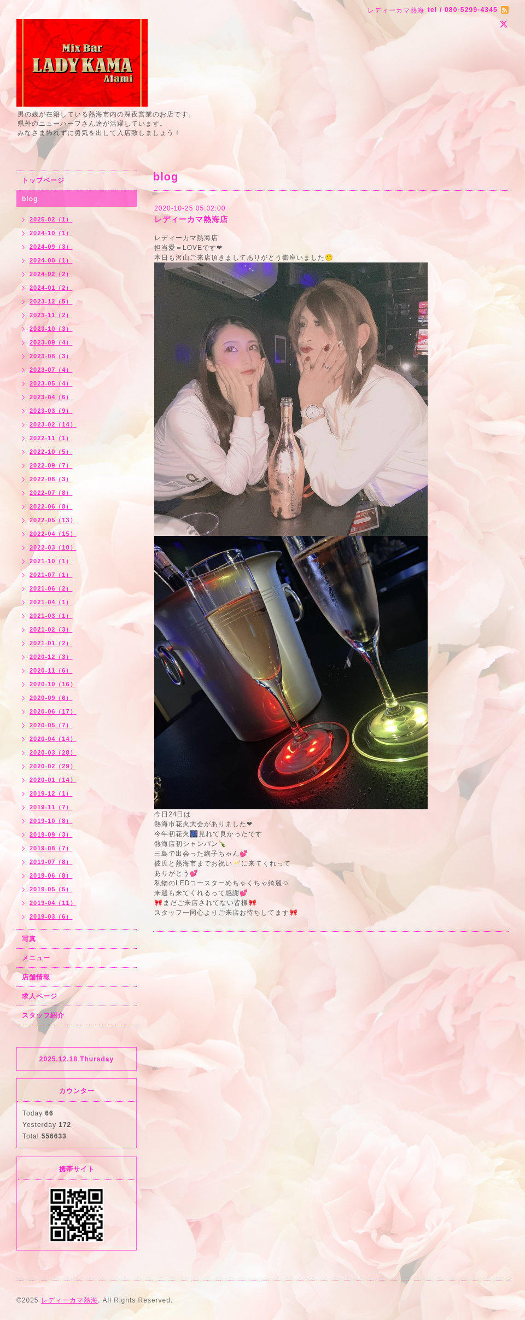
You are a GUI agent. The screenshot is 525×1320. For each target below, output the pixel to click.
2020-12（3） (51, 656)
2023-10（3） (51, 328)
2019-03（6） (51, 916)
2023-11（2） (51, 315)
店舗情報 (36, 977)
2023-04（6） (51, 397)
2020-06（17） (53, 711)
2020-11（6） (51, 670)
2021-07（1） (51, 574)
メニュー (36, 958)
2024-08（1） (51, 260)
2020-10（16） (53, 684)
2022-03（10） (53, 547)
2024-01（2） (51, 287)
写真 (29, 939)
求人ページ (39, 996)
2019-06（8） (51, 875)
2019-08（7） (51, 848)
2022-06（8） (51, 506)
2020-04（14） (53, 738)
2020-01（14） (53, 779)
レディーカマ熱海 (69, 1300)
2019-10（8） (51, 820)
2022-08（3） (51, 479)
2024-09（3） (51, 246)
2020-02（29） (53, 766)
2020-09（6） (51, 697)
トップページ (43, 180)
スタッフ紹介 (43, 1015)
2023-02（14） (53, 424)
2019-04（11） (53, 903)
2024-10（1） (51, 233)
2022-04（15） (53, 533)
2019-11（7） (51, 807)
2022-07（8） (51, 492)
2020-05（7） (51, 725)
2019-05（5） (51, 889)
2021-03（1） (51, 615)
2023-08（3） (51, 356)
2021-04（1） (51, 602)
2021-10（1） (51, 561)
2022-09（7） (51, 465)
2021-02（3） (51, 629)
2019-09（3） (51, 834)
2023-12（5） (51, 301)
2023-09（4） (51, 342)
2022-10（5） (51, 451)
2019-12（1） (51, 793)
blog (30, 199)
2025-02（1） (51, 219)
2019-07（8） (51, 861)
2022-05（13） (53, 520)
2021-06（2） (51, 588)
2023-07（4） (51, 369)
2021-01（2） (51, 643)
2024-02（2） (51, 274)
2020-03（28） (53, 752)
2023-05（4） (51, 383)
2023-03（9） (51, 410)
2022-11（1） (51, 438)
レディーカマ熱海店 (191, 219)
